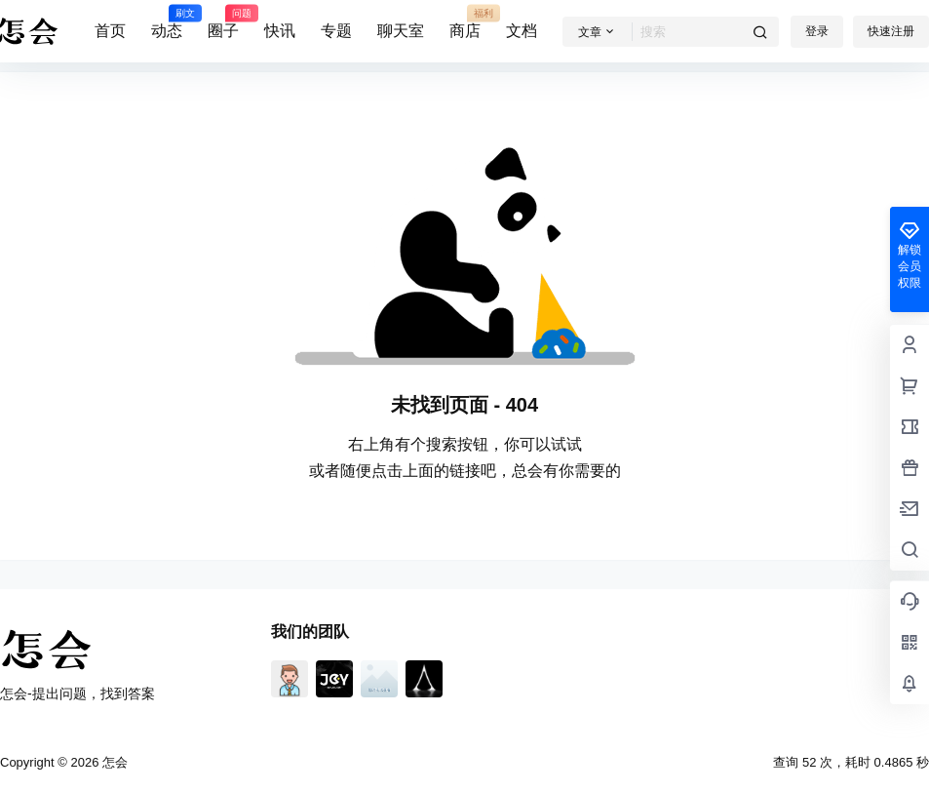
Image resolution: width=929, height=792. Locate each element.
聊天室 (400, 30)
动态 (166, 22)
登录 (817, 31)
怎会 (113, 762)
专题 (336, 30)
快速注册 (891, 31)
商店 (465, 22)
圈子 (223, 22)
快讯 (279, 30)
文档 (521, 30)
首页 (110, 30)
